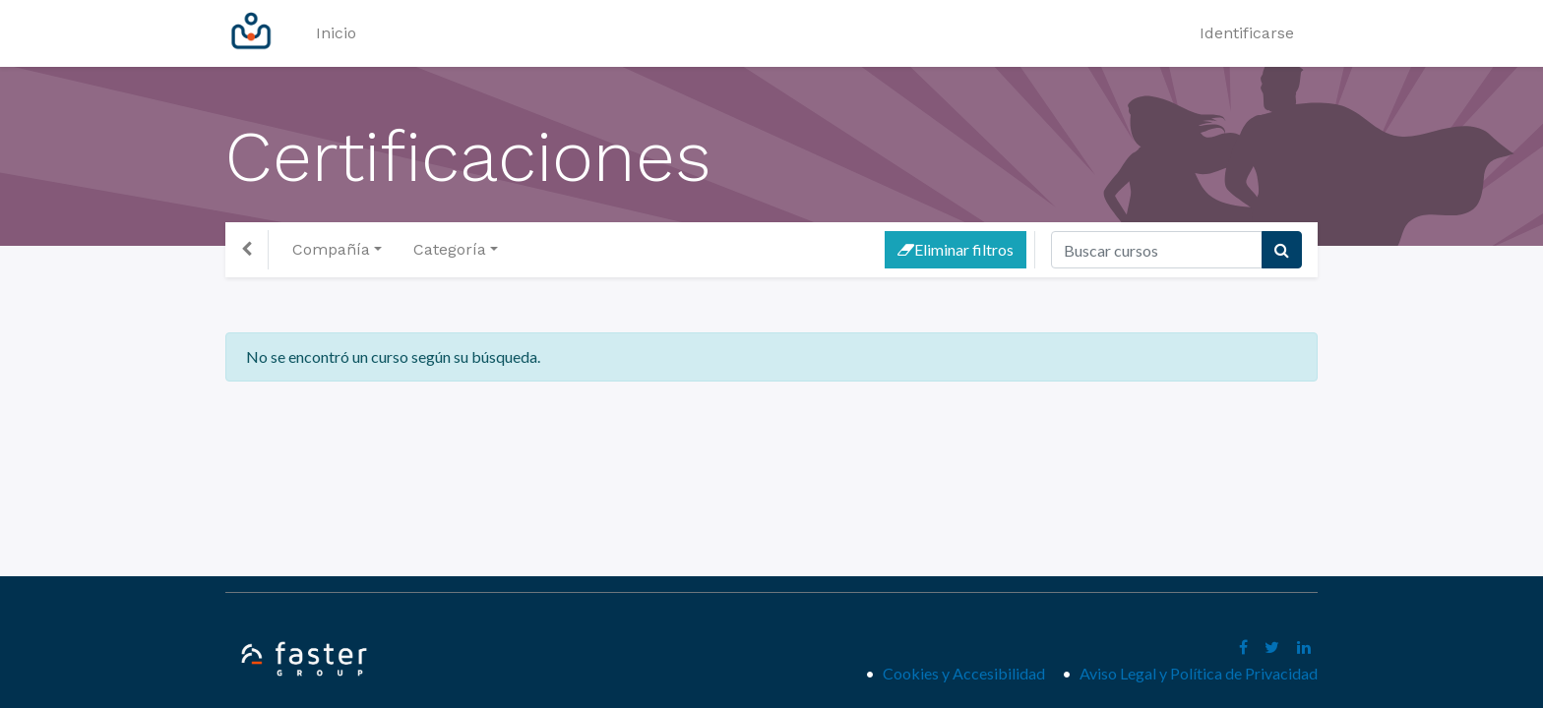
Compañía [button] (331, 249)
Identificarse (1247, 33)
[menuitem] (336, 33)
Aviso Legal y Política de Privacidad (1199, 673)
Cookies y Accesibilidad (968, 673)
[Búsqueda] (1282, 249)
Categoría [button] (449, 249)
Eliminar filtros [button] (955, 249)
